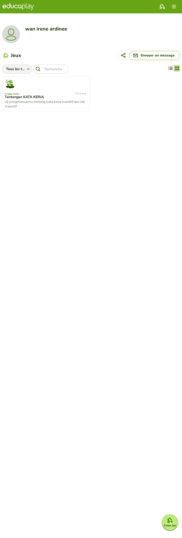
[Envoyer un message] (154, 55)
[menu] (173, 6)
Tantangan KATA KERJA (24, 97)
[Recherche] (51, 69)
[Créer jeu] (170, 522)
